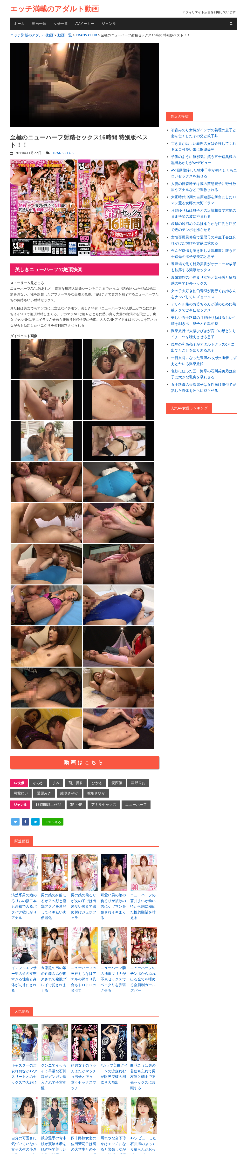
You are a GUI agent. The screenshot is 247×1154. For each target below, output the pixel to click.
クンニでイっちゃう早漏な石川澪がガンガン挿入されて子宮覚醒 (54, 1057)
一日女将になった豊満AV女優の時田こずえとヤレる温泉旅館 (203, 350)
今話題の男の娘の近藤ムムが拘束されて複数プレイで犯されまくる (54, 966)
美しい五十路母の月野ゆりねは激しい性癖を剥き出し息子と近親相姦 (203, 311)
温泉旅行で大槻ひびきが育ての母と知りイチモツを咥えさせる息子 (203, 324)
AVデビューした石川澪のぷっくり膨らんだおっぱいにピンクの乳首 (143, 1123)
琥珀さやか (91, 791)
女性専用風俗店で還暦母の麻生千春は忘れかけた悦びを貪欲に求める (203, 234)
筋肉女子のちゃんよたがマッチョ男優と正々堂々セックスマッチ (84, 1057)
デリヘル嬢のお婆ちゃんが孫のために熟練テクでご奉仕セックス (203, 298)
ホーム (19, 23)
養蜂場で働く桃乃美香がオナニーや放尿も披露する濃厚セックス (203, 260)
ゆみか (38, 782)
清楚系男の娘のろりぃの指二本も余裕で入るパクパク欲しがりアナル (24, 900)
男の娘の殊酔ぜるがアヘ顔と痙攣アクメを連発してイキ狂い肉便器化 (54, 900)
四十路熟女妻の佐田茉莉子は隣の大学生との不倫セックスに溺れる (84, 1123)
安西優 (112, 782)
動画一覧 (39, 23)
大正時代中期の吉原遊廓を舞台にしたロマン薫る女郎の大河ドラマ (203, 196)
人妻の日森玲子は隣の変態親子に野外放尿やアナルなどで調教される (203, 183)
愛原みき (42, 791)
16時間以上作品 (47, 802)
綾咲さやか (65, 791)
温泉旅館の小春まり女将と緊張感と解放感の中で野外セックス (203, 273)
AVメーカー (84, 23)
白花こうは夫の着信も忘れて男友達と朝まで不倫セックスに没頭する (143, 1057)
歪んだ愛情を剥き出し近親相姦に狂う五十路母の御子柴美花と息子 (203, 247)
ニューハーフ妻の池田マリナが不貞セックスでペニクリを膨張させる (114, 966)
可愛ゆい (20, 791)
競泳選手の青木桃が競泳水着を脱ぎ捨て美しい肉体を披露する (54, 1123)
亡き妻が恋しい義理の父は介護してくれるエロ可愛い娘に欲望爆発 (203, 145)
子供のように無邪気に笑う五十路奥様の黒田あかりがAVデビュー (203, 157)
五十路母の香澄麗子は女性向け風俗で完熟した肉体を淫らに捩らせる (203, 375)
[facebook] (25, 819)
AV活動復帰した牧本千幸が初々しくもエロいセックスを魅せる (203, 170)
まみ (54, 782)
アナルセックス (99, 802)
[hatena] (35, 819)
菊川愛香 (73, 782)
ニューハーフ (130, 802)
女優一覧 (61, 23)
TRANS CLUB (62, 152)
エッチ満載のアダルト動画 (54, 9)
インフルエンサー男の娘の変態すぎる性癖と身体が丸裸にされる (24, 966)
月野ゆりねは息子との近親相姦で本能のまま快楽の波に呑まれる (203, 209)
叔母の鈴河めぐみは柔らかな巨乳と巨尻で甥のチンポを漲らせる (203, 221)
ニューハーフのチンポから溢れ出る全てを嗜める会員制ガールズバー (143, 966)
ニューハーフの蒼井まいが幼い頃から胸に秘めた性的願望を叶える (143, 900)
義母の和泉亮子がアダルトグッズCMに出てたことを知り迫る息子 (204, 337)
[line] (52, 819)
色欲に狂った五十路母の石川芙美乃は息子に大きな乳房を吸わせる (203, 362)
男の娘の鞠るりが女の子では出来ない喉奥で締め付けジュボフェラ (84, 900)
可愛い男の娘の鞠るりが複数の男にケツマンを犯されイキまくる (114, 900)
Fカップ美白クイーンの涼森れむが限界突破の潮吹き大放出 (114, 1057)
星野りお (132, 782)
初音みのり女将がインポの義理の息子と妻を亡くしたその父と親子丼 (203, 132)
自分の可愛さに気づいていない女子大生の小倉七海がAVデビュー (24, 1123)
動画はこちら (84, 761)
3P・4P (74, 802)
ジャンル (109, 23)
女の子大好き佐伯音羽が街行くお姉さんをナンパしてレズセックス (203, 286)
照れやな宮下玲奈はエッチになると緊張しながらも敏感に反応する (114, 1123)
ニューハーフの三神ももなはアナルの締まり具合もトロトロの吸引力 (84, 966)
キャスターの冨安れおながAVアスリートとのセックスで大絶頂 (24, 1057)
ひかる (93, 782)
